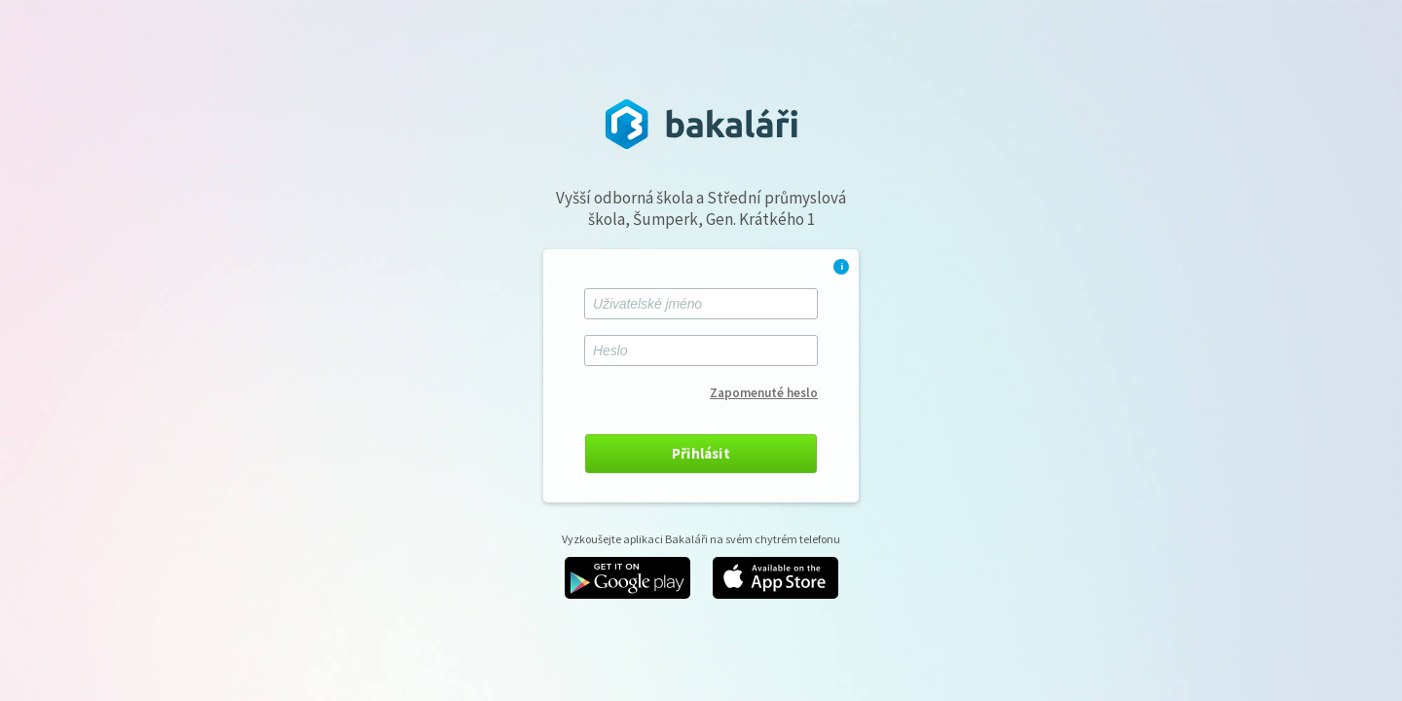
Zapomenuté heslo (764, 393)
